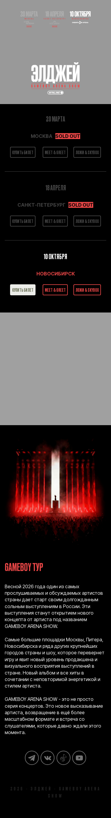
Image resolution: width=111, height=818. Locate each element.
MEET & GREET (55, 152)
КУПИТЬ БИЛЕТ (22, 152)
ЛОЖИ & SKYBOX (87, 152)
